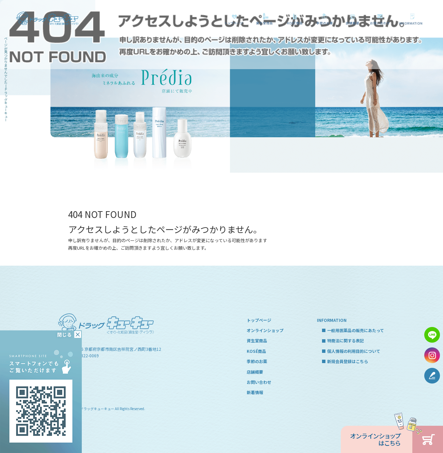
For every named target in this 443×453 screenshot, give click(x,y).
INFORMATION (332, 320)
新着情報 (255, 392)
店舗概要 (352, 18)
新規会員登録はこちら (347, 361)
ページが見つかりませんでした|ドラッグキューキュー (6, 79)
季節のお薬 (324, 18)
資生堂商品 (262, 18)
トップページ (233, 18)
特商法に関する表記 (345, 340)
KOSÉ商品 (293, 18)
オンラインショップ (265, 330)
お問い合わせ (380, 18)
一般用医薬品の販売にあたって (412, 18)
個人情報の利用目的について (353, 351)
